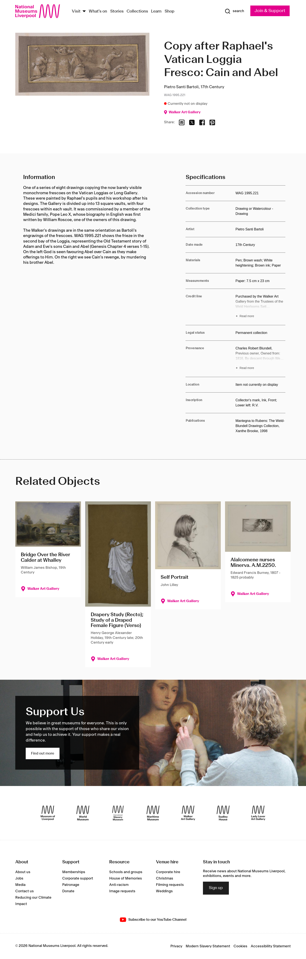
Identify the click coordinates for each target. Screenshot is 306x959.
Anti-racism (119, 885)
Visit (76, 11)
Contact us (24, 891)
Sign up (216, 888)
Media (20, 885)
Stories (117, 11)
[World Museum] (83, 813)
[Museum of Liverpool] (48, 813)
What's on (98, 11)
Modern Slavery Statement (208, 946)
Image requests (122, 891)
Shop (169, 11)
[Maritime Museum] (153, 813)
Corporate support (77, 878)
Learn (156, 11)
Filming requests (170, 885)
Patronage (70, 885)
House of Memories (125, 878)
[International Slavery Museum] (118, 813)
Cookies (240, 946)
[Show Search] (234, 11)
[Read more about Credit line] (260, 307)
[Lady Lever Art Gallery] (258, 813)
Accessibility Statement (271, 946)
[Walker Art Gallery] (188, 813)
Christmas (164, 878)
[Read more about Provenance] (260, 359)
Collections (137, 11)
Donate (68, 891)
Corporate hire (168, 872)
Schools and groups (125, 872)
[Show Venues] (84, 11)
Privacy (176, 946)
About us (22, 872)
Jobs (19, 878)
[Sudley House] (223, 813)
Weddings (164, 891)
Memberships (73, 872)
